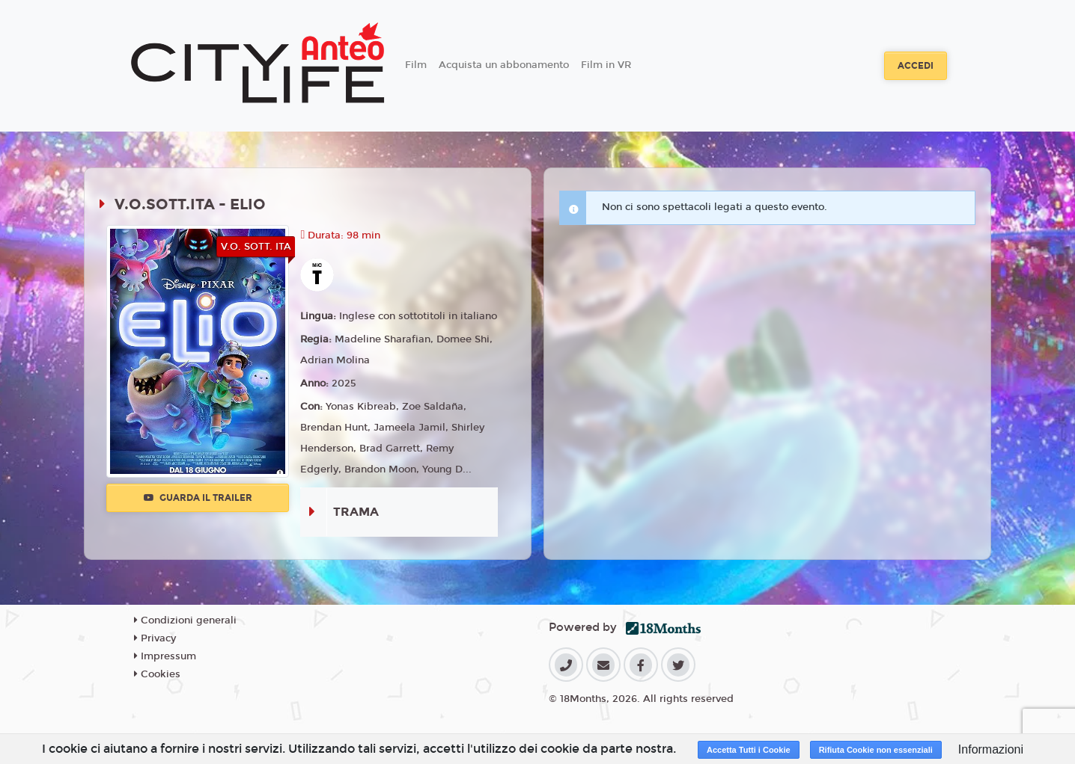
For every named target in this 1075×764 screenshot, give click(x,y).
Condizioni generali (185, 620)
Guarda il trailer (198, 498)
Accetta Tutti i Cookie (749, 749)
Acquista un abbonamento (504, 65)
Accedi (916, 66)
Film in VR (606, 65)
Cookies (157, 674)
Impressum (165, 656)
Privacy (155, 638)
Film (416, 65)
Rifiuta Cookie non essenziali (876, 749)
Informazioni (990, 749)
